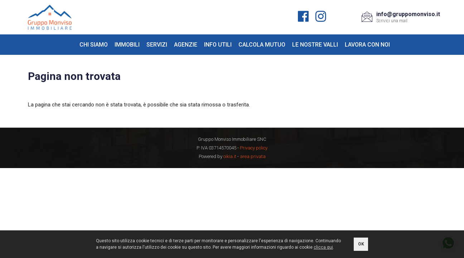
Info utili (218, 44)
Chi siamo (93, 44)
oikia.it (229, 156)
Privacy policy (253, 147)
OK (361, 244)
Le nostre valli (315, 44)
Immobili (127, 44)
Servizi (156, 44)
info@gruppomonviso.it (408, 14)
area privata (253, 156)
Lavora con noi (367, 44)
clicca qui (323, 247)
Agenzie (185, 44)
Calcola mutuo (261, 44)
